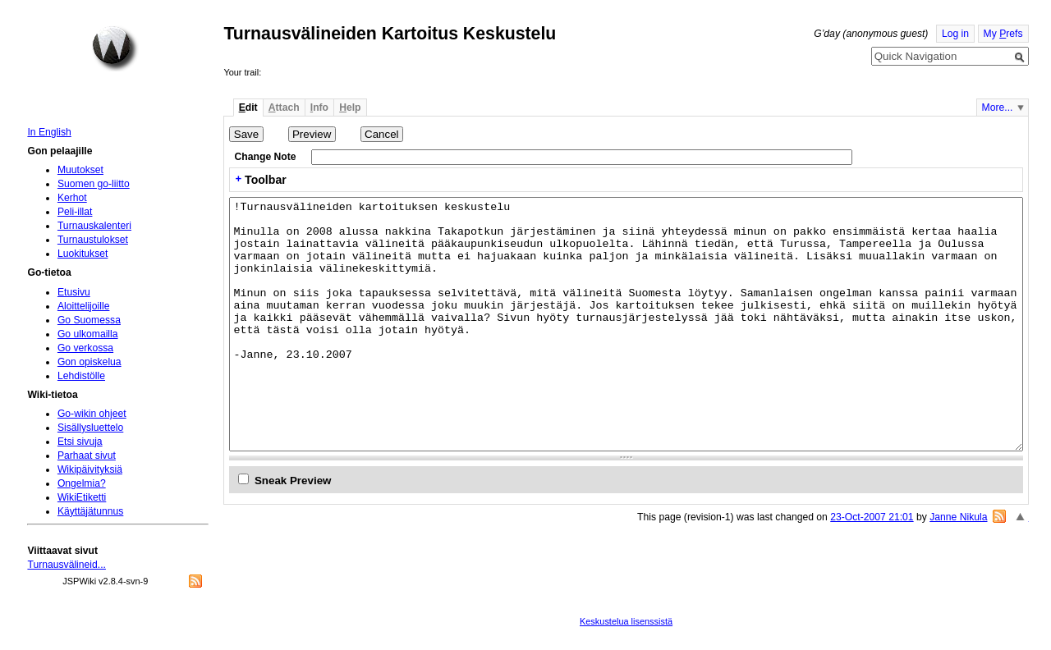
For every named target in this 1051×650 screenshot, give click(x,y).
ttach (284, 107)
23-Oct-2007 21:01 (871, 517)
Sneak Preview (293, 480)
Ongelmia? (81, 483)
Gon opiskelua (89, 362)
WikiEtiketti (81, 497)
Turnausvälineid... (66, 564)
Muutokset (80, 170)
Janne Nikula (958, 517)
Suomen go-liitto (93, 184)
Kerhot (72, 198)
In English (49, 132)
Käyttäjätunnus (90, 511)
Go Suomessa (89, 320)
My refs (1003, 33)
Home (115, 48)
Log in (955, 33)
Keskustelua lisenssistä (626, 621)
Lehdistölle (81, 376)
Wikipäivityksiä (89, 469)
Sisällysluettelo (90, 427)
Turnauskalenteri (94, 225)
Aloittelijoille (83, 306)
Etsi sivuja (80, 441)
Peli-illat (75, 211)
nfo (319, 107)
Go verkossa (85, 348)
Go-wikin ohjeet (91, 413)
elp (349, 107)
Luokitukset (82, 253)
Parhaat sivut (86, 455)
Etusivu (73, 292)
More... (997, 107)
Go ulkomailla (87, 334)
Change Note (265, 156)
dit (248, 107)
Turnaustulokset (92, 239)
